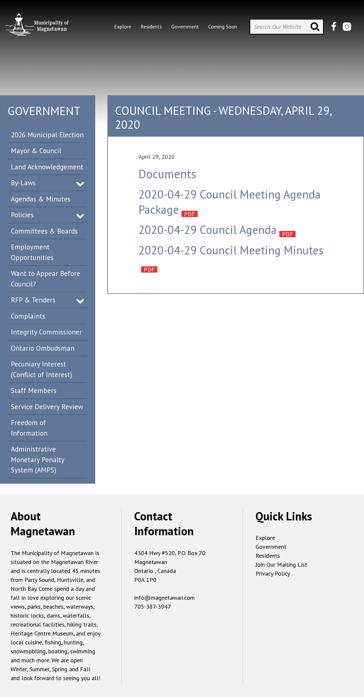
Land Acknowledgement (47, 166)
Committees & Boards (44, 231)
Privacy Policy (273, 573)
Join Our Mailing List (281, 564)
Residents (268, 555)
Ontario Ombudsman (42, 348)
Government (271, 546)
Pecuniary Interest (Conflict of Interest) (41, 369)
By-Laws (23, 182)
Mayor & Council (36, 150)
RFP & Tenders (33, 299)
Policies (22, 214)
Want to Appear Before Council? (45, 278)
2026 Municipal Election (47, 134)
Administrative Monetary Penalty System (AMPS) (37, 459)
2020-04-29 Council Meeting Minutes (231, 250)
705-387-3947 (152, 606)
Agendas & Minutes (40, 199)
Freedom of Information (29, 428)
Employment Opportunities (32, 252)
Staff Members (34, 390)
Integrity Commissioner (46, 331)
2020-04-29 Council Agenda (208, 229)
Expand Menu (80, 183)
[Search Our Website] (287, 26)
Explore (265, 538)
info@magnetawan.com (164, 597)
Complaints (28, 316)
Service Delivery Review (47, 406)
